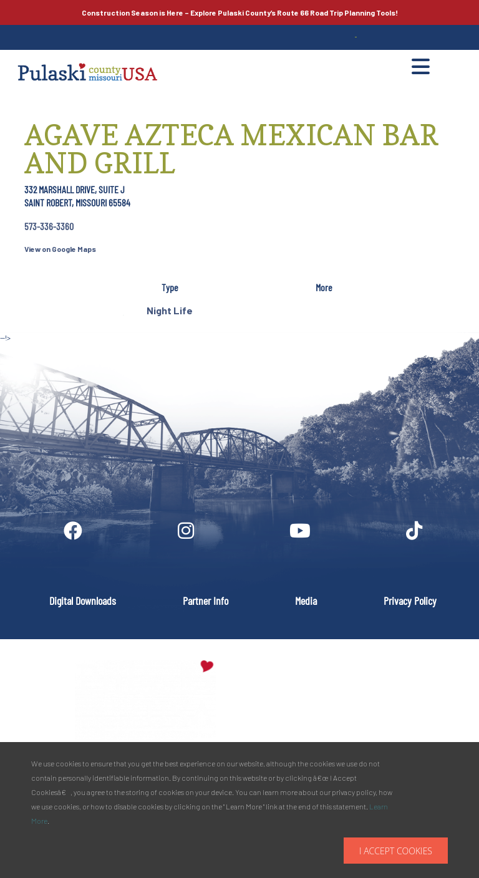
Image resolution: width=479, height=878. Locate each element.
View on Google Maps (60, 248)
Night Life (170, 310)
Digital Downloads (82, 600)
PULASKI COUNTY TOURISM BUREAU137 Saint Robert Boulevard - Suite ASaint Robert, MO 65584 (372, 699)
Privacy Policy (410, 600)
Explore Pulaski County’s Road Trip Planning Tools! (240, 12)
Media (306, 600)
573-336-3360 (49, 226)
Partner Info (205, 600)
